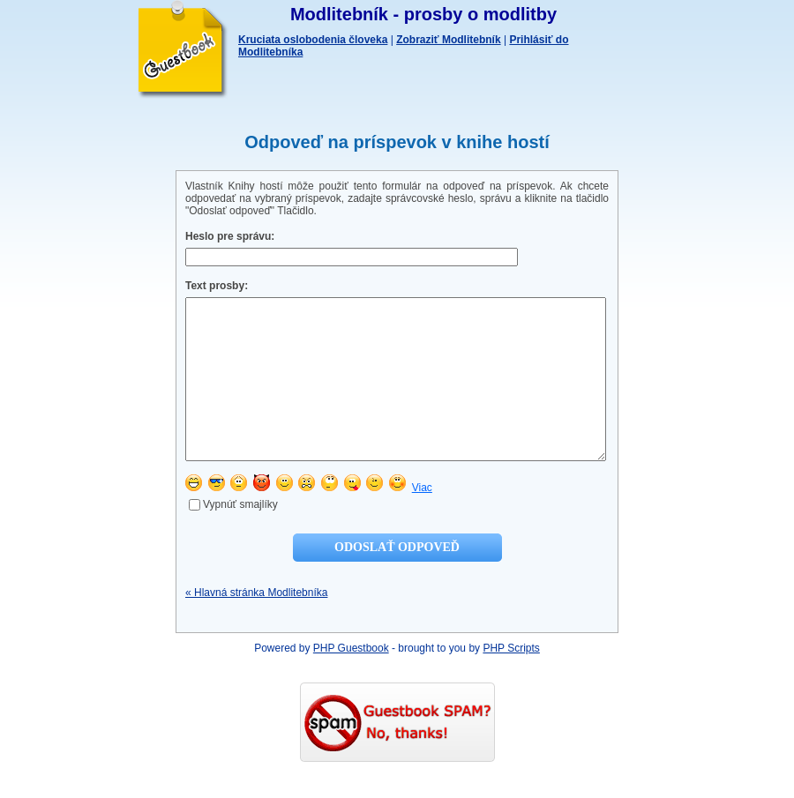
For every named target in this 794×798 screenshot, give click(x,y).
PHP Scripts (511, 680)
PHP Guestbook (351, 680)
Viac (422, 519)
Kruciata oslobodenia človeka (312, 40)
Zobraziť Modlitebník (448, 40)
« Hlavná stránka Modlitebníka (256, 624)
